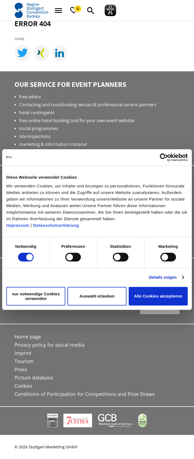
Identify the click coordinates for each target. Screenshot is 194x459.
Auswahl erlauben (97, 296)
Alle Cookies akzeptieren (158, 296)
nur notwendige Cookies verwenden (36, 296)
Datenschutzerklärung (56, 225)
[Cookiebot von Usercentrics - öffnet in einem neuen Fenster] (164, 157)
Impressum (18, 225)
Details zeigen (163, 277)
